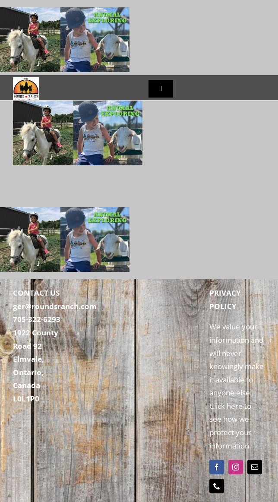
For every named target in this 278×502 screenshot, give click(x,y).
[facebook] (216, 467)
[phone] (216, 486)
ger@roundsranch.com (55, 306)
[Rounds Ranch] (26, 81)
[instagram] (235, 467)
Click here (226, 406)
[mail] (254, 467)
